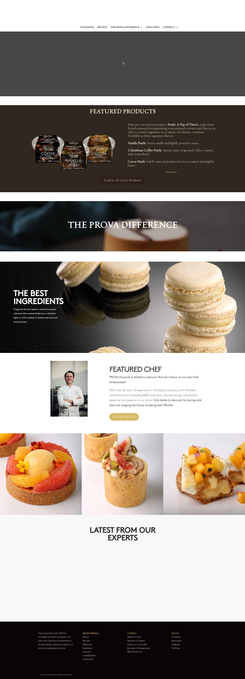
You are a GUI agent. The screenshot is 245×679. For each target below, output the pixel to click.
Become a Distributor (138, 648)
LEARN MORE (124, 417)
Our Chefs (152, 27)
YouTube (176, 648)
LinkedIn (176, 644)
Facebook (176, 637)
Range (86, 637)
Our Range (87, 27)
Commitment (89, 655)
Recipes (102, 27)
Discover (171, 172)
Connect (169, 27)
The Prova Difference (124, 27)
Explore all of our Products (122, 180)
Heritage (87, 644)
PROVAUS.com (134, 651)
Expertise (87, 648)
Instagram (176, 641)
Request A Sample (136, 640)
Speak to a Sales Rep (137, 644)
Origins (87, 651)
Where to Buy (134, 637)
